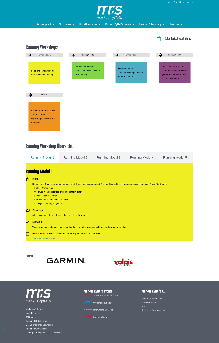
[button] (169, 2)
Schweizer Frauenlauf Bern (101, 295)
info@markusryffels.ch (43, 325)
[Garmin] (66, 260)
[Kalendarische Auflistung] (160, 38)
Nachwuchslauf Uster (98, 310)
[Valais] (153, 262)
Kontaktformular (149, 302)
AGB (144, 306)
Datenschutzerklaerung (155, 310)
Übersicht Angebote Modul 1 (45, 238)
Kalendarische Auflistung (178, 38)
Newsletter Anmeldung (152, 298)
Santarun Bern (95, 317)
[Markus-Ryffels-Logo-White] (109, 13)
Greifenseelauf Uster (98, 303)
